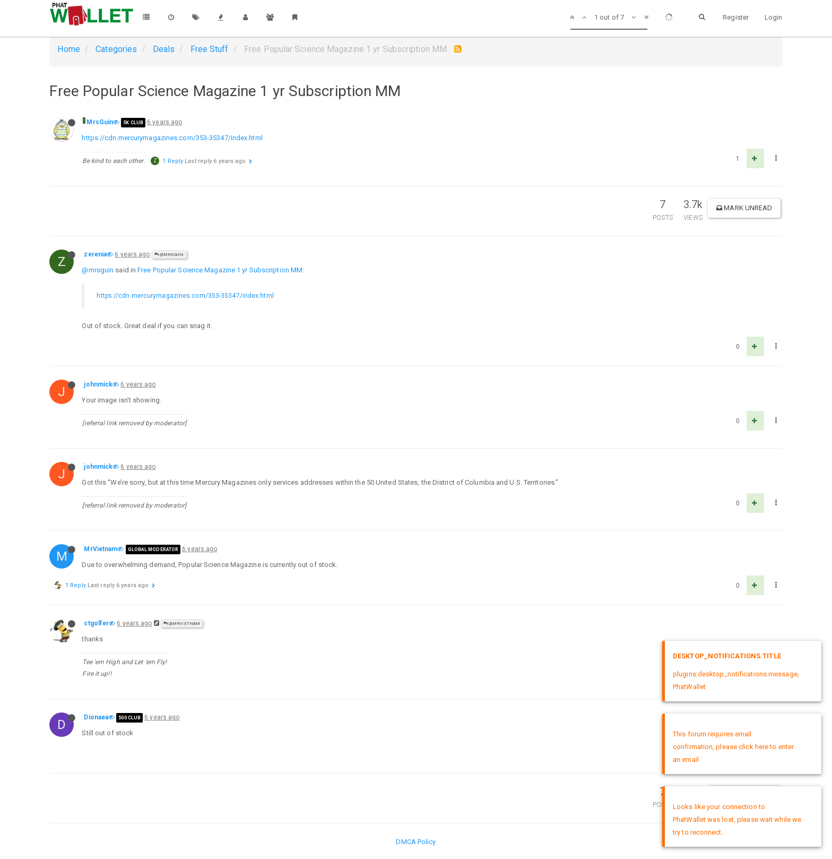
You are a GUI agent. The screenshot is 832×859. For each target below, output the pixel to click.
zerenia (95, 254)
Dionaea (96, 717)
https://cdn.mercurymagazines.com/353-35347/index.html (172, 138)
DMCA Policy (416, 842)
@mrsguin (98, 270)
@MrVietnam (181, 623)
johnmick (98, 384)
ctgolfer (96, 623)
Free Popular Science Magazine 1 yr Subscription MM (219, 270)
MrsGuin (99, 122)
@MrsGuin (169, 254)
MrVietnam (100, 549)
